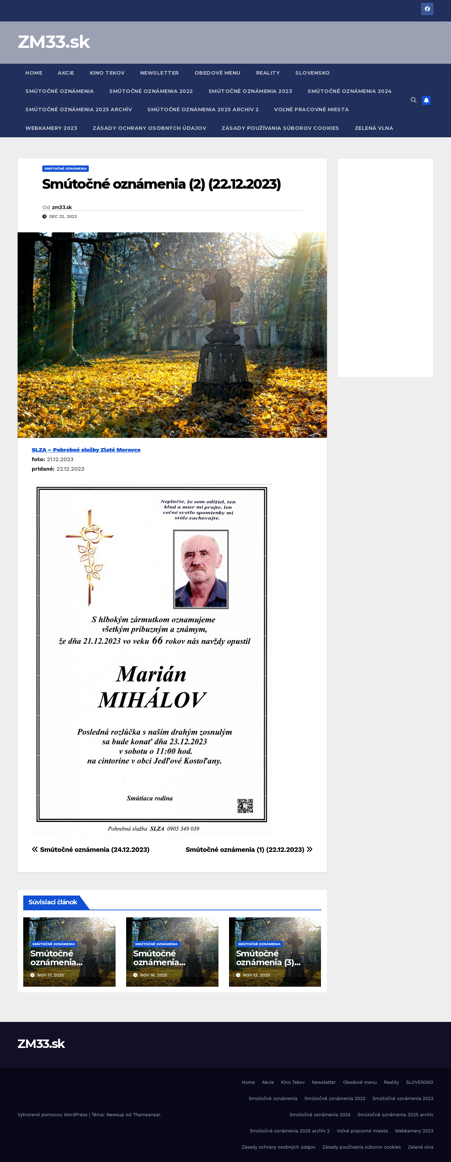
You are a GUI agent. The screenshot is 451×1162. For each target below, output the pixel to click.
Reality (268, 73)
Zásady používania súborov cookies (280, 128)
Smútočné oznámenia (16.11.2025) (156, 962)
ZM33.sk (53, 41)
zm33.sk (62, 207)
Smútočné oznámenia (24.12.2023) (90, 850)
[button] (413, 100)
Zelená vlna (374, 128)
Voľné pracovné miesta (311, 109)
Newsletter (159, 73)
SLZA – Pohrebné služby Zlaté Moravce (86, 449)
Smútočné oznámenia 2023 (250, 91)
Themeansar (146, 1114)
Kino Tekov (107, 73)
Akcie (66, 73)
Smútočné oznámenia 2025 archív (78, 109)
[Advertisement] (385, 267)
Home (33, 73)
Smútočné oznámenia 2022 (151, 91)
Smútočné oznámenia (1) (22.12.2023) (249, 850)
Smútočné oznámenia (59, 91)
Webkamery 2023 (51, 128)
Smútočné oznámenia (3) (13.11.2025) (265, 962)
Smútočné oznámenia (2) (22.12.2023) (161, 184)
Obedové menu (217, 73)
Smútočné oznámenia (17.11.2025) (53, 962)
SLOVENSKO (312, 73)
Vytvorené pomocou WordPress (53, 1114)
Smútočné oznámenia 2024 (350, 91)
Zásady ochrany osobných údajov (149, 128)
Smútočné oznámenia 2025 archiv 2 (203, 109)
